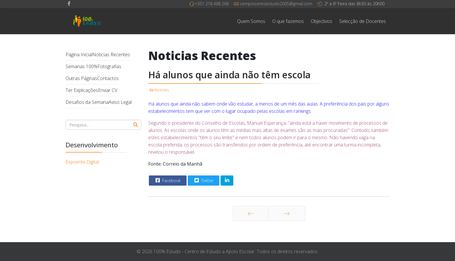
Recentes (161, 90)
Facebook (167, 180)
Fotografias (109, 66)
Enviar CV (107, 90)
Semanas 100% (82, 66)
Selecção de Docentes (362, 21)
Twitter (203, 180)
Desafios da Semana (87, 102)
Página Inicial (79, 54)
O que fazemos (288, 21)
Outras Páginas (81, 78)
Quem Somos (251, 21)
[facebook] (69, 3)
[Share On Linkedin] (227, 180)
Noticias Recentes (111, 54)
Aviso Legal (120, 102)
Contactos (108, 78)
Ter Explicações (82, 90)
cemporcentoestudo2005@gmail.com (276, 3)
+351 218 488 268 (212, 3)
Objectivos (321, 21)
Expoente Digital (82, 162)
